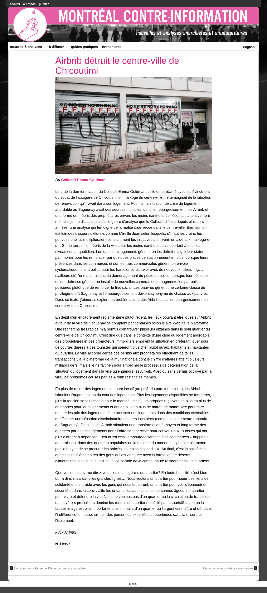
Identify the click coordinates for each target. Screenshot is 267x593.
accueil (15, 4)
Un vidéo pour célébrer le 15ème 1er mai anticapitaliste (48, 568)
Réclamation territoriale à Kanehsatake (230, 568)
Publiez (44, 4)
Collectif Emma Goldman (83, 180)
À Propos (29, 4)
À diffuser (58, 47)
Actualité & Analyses (27, 47)
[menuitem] (248, 46)
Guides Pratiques (84, 47)
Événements (111, 47)
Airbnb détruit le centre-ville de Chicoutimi (117, 65)
